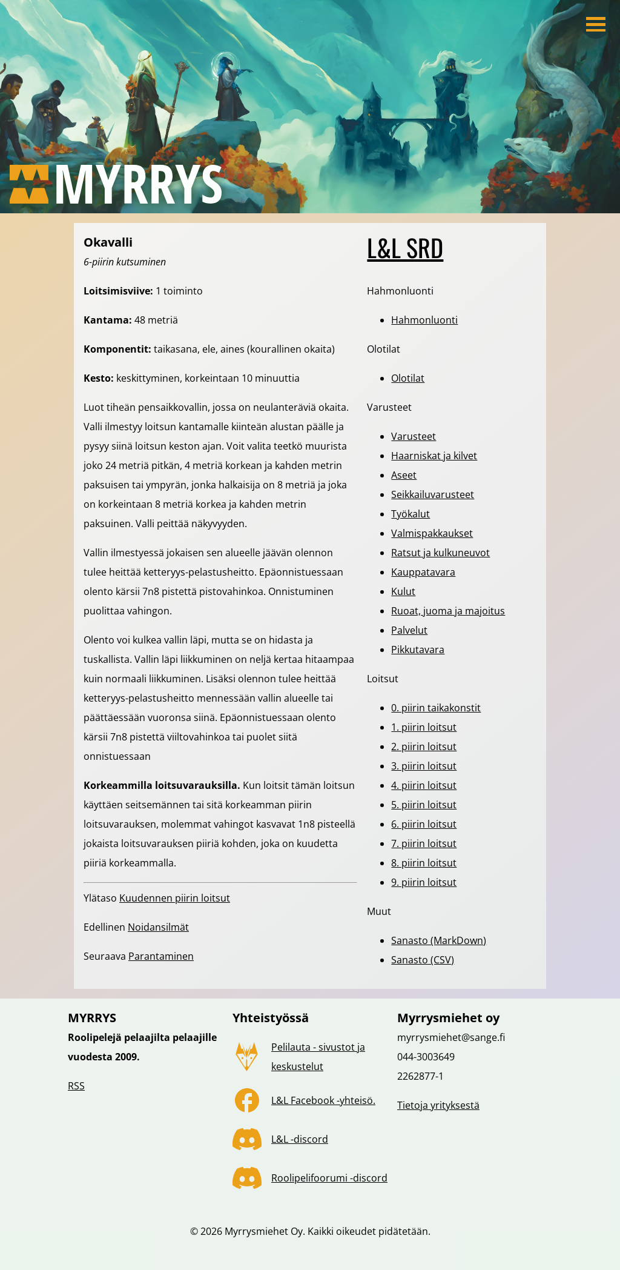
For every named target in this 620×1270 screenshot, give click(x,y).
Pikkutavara (417, 649)
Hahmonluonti (424, 320)
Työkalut (410, 513)
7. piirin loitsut (424, 843)
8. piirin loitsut (424, 862)
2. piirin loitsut (424, 746)
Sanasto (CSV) (422, 959)
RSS (76, 1085)
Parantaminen (161, 956)
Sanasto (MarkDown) (438, 940)
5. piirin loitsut (424, 804)
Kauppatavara (423, 572)
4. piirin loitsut (424, 785)
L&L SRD (405, 247)
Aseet (404, 475)
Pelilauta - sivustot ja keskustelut (318, 1056)
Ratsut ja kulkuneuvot (440, 552)
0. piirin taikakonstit (436, 707)
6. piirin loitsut (424, 824)
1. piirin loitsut (424, 727)
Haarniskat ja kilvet (434, 455)
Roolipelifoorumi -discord (329, 1178)
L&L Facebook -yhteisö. (323, 1100)
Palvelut (409, 630)
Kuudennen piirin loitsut (174, 898)
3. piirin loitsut (424, 766)
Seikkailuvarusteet (432, 494)
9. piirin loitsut (424, 882)
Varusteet (413, 436)
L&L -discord (299, 1139)
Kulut (403, 591)
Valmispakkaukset (432, 533)
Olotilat (407, 378)
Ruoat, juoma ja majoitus (448, 610)
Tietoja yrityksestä (438, 1105)
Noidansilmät (158, 927)
